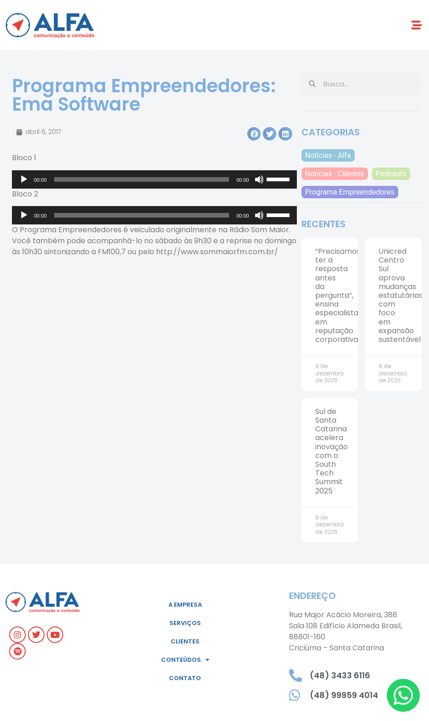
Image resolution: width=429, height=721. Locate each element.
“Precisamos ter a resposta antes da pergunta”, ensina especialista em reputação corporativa (337, 295)
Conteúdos (185, 659)
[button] (416, 25)
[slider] (141, 179)
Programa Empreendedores (350, 192)
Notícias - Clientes (334, 173)
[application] (154, 179)
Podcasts (391, 173)
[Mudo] (259, 179)
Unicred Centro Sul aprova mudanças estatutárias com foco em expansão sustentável (401, 295)
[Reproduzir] (23, 179)
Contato (185, 678)
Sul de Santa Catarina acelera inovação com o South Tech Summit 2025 (331, 451)
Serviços (185, 623)
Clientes (185, 641)
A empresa (185, 604)
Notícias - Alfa (328, 155)
